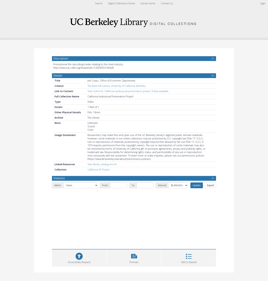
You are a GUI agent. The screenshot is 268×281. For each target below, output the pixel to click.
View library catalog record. (102, 164)
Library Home (147, 3)
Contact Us (167, 3)
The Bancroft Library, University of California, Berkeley (116, 85)
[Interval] (178, 185)
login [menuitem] (262, 3)
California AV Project (99, 169)
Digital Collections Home (121, 3)
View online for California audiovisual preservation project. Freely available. (128, 91)
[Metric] (80, 185)
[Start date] (118, 185)
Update (197, 185)
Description (60, 58)
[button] (134, 257)
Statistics (59, 178)
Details (57, 75)
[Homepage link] (134, 22)
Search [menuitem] (99, 3)
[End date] (145, 185)
